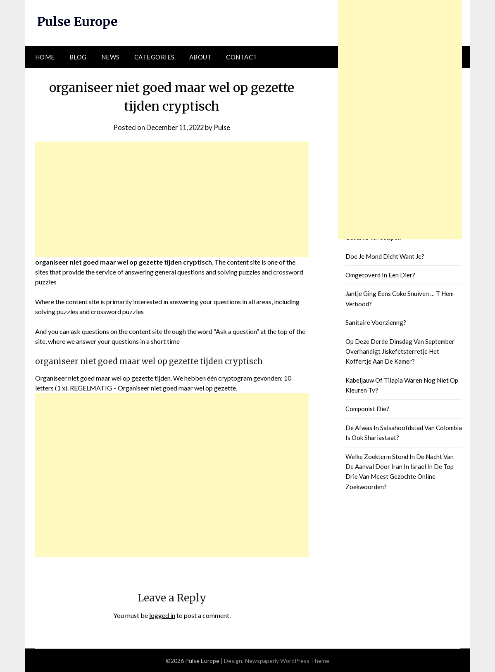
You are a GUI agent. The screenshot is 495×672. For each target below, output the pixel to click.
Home (45, 56)
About (200, 56)
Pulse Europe (77, 21)
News (110, 56)
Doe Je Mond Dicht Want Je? (384, 256)
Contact (241, 56)
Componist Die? (367, 408)
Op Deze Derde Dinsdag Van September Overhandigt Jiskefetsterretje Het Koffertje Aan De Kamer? (400, 351)
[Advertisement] (172, 199)
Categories (154, 56)
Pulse (223, 127)
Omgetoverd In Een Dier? (380, 275)
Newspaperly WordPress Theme (287, 660)
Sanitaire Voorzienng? (375, 322)
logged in (162, 615)
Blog (78, 56)
